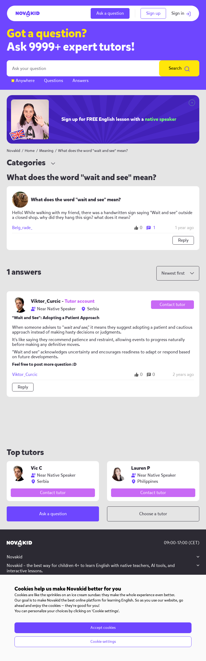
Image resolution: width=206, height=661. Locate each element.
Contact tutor (172, 304)
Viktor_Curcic (25, 374)
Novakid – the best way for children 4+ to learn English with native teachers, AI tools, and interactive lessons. (91, 568)
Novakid (13, 150)
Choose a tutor (153, 514)
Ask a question (110, 13)
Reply (183, 240)
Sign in (181, 13)
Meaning (46, 150)
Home (30, 150)
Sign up (153, 13)
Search (179, 68)
